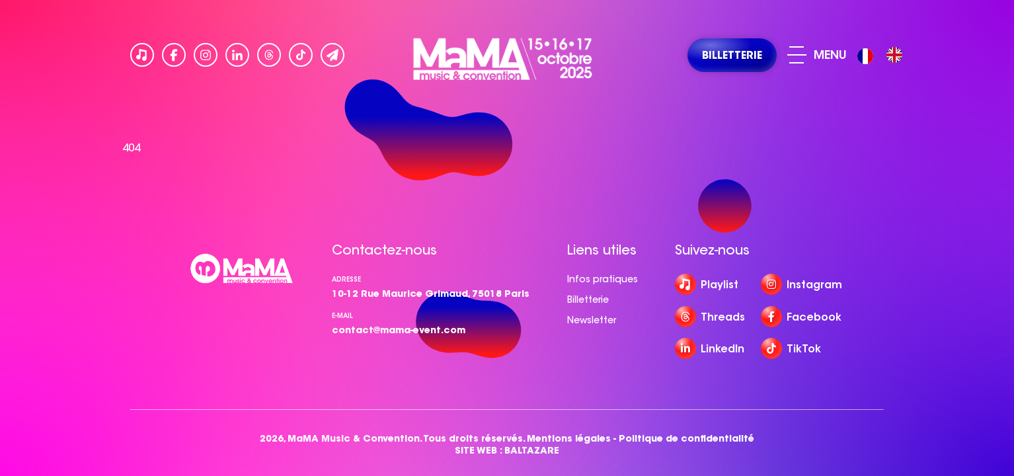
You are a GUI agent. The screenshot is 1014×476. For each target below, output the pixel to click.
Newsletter (591, 320)
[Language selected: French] (883, 55)
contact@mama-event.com (398, 330)
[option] (894, 54)
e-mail (342, 315)
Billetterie (588, 299)
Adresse (346, 279)
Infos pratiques (602, 279)
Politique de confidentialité (686, 438)
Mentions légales (569, 438)
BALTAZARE (531, 450)
